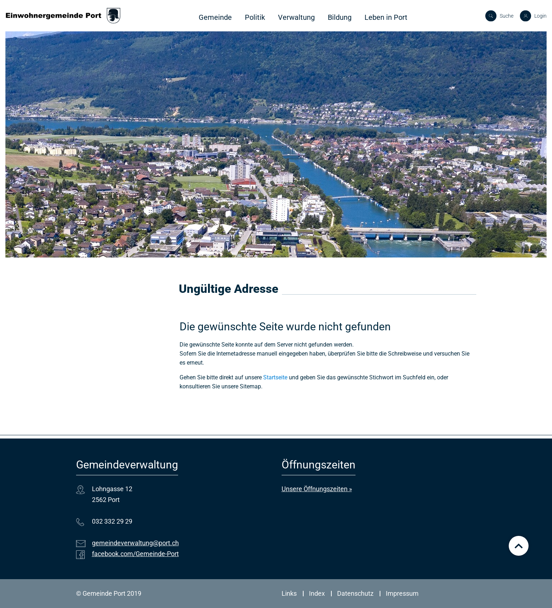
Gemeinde (215, 17)
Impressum (402, 593)
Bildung (340, 17)
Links (289, 593)
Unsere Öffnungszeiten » (317, 489)
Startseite (275, 377)
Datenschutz (355, 593)
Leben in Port (386, 17)
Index (317, 593)
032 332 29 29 (112, 521)
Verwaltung (296, 17)
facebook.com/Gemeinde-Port (135, 554)
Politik (255, 17)
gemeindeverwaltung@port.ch (135, 543)
